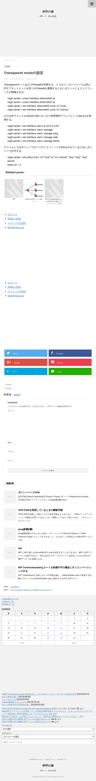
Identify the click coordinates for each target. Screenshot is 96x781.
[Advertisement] (48, 37)
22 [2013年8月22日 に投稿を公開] (48, 633)
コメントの (17, 223)
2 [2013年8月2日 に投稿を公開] (61, 618)
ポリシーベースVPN (29, 492)
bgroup (5, 716)
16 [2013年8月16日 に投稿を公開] (61, 628)
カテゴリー (7, 733)
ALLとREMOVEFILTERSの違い (16, 705)
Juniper (8, 384)
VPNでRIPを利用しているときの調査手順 (40, 510)
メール (11, 452)
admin (17, 394)
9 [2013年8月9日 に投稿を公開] (61, 623)
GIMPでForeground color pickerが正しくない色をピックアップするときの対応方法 (39, 694)
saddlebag (15, 587)
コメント (11, 411)
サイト (10, 461)
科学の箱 (48, 11)
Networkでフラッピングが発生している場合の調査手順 (26, 711)
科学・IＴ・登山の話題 (48, 770)
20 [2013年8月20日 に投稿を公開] (21, 633)
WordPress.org (16, 227)
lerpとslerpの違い (10, 697)
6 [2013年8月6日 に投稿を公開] (21, 623)
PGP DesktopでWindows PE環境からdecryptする (31, 590)
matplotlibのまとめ (10, 599)
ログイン (13, 214)
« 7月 (22, 643)
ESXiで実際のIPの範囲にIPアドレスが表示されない (25, 719)
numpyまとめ (8, 601)
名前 (10, 442)
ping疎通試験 (25, 529)
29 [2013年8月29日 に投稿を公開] (48, 638)
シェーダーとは (9, 699)
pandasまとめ (8, 604)
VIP (20, 548)
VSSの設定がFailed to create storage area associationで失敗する (31, 708)
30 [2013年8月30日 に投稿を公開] (61, 638)
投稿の (14, 218)
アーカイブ (7, 725)
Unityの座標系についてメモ (14, 702)
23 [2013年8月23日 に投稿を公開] (61, 633)
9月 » (74, 643)
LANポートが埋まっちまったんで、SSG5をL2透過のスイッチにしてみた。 (45, 716)
